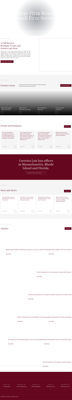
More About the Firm (7, 61)
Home (15, 2)
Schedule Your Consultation (34, 172)
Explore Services (66, 85)
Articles (53, 2)
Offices (58, 2)
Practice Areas (29, 2)
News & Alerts (47, 2)
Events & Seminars (38, 2)
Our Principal (21, 2)
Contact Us (67, 2)
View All (67, 126)
